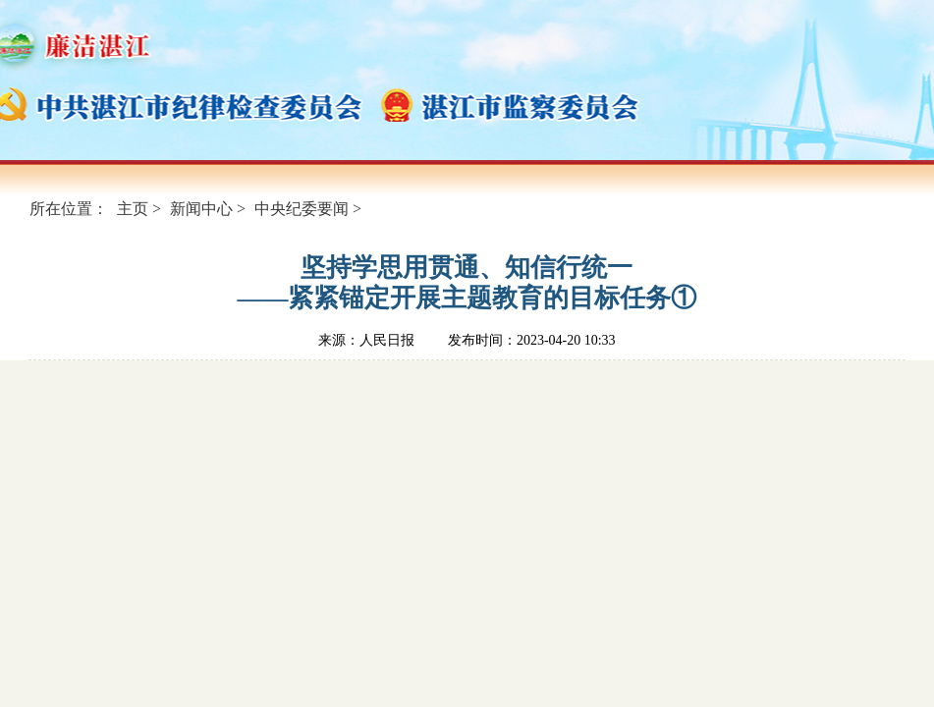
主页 (132, 208)
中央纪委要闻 (301, 208)
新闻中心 (201, 208)
